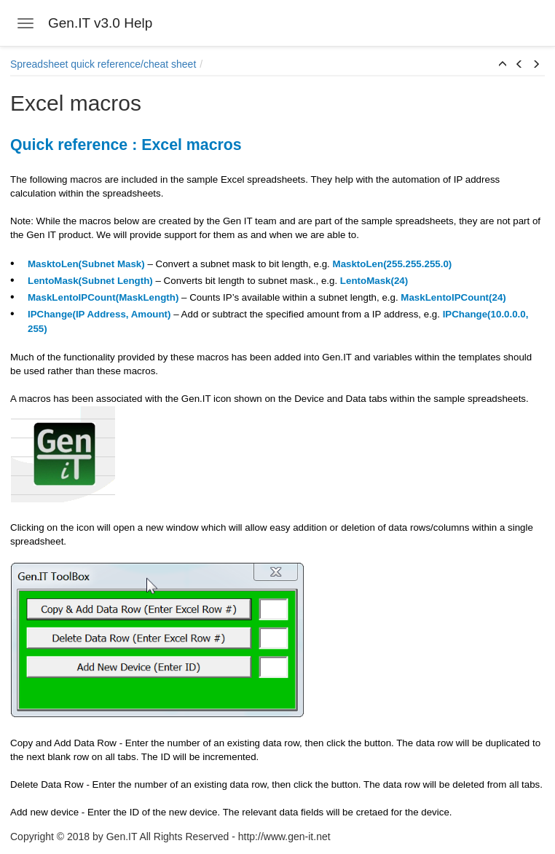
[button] (502, 65)
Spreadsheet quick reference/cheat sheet (103, 64)
